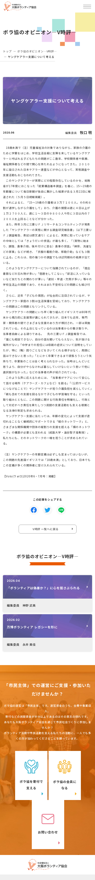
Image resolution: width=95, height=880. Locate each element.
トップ (7, 51)
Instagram (27, 867)
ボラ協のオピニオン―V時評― (37, 51)
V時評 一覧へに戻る (45, 529)
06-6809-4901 (22, 851)
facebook (73, 859)
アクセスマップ (71, 844)
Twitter (27, 859)
